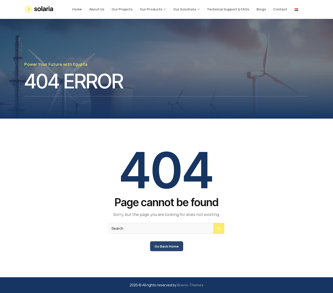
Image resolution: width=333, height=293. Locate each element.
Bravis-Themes (190, 285)
